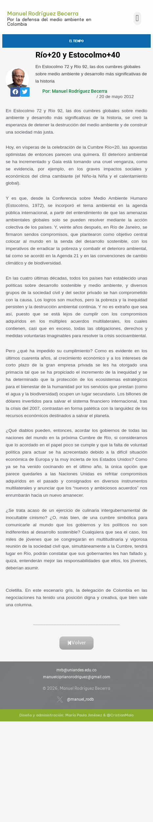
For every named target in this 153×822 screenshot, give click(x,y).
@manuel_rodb (80, 699)
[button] (137, 18)
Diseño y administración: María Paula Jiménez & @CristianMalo (76, 715)
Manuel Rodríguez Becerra (42, 13)
